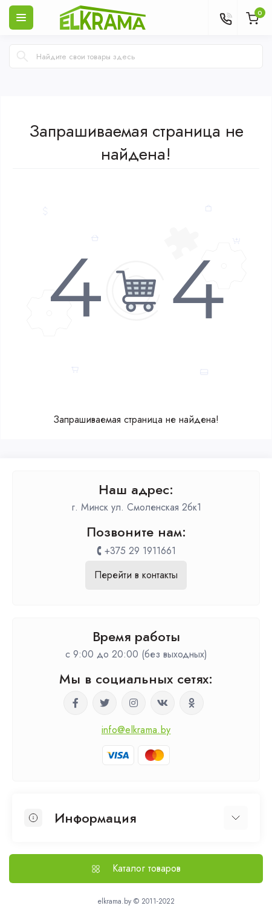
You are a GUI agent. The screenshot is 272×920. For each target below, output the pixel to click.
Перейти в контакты (136, 575)
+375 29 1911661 (140, 551)
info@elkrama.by (136, 730)
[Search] (22, 56)
